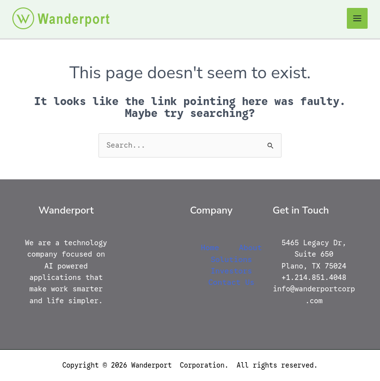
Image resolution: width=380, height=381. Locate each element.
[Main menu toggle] (357, 18)
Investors (231, 270)
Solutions (231, 259)
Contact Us (231, 282)
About (250, 247)
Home (210, 247)
